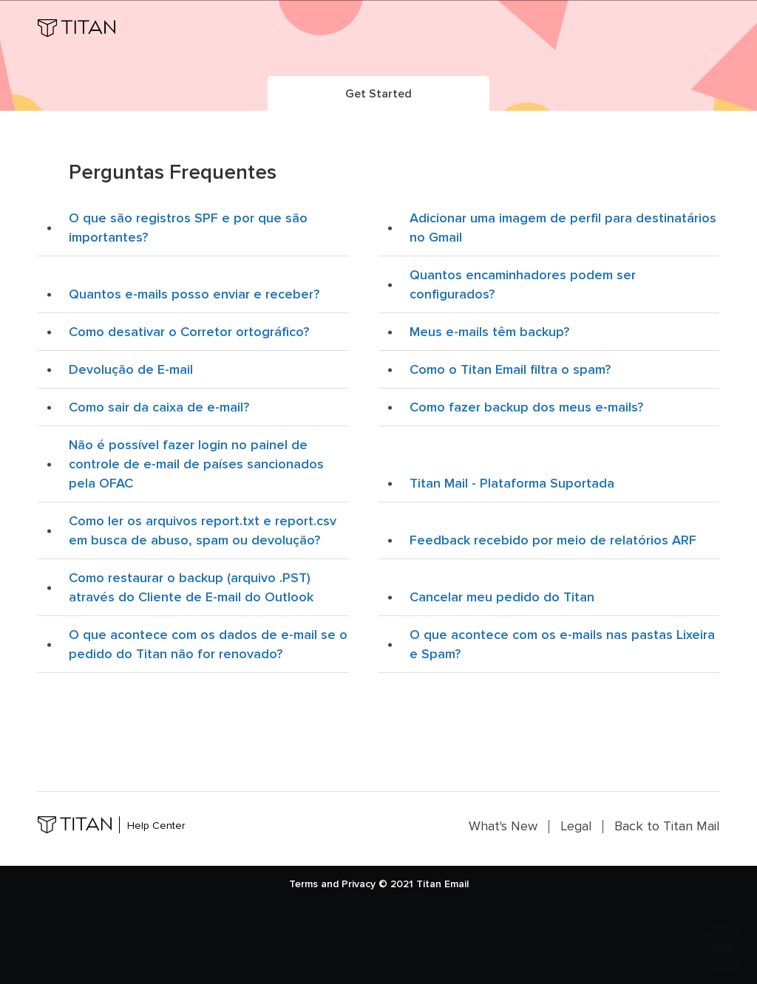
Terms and (314, 884)
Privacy (359, 884)
